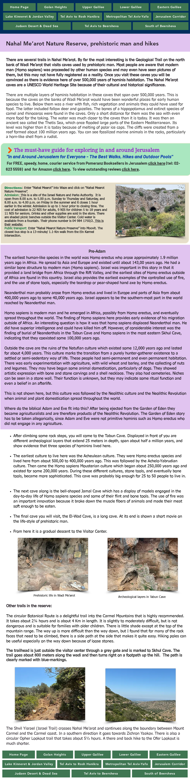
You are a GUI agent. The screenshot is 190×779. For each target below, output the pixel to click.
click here (156, 163)
